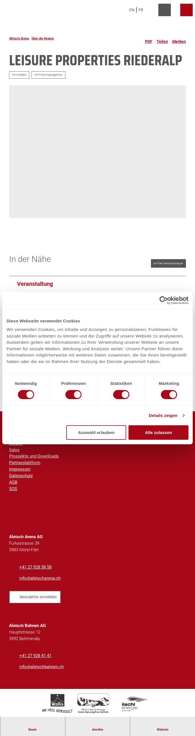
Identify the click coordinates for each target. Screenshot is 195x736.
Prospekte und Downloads (34, 456)
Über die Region (43, 38)
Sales (14, 449)
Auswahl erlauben (96, 432)
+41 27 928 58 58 (35, 567)
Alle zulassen (158, 432)
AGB (13, 482)
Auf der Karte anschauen (168, 263)
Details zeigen (163, 415)
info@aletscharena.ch (40, 578)
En (131, 10)
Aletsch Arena (19, 38)
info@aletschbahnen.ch (41, 666)
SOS (13, 488)
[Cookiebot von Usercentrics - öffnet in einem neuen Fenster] (163, 300)
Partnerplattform (24, 462)
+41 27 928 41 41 (35, 655)
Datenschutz (21, 475)
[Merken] (179, 39)
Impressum (19, 469)
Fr (140, 10)
